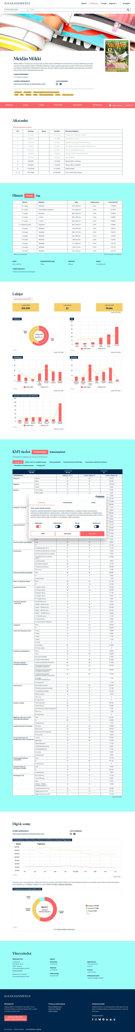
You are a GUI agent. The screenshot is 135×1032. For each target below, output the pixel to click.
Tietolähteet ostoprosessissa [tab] (24, 465)
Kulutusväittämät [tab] (55, 462)
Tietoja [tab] (93, 502)
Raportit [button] (112, 3)
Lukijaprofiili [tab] (18, 462)
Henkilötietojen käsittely (33, 1029)
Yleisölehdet (27, 92)
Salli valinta (67, 533)
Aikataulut (9, 105)
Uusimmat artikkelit (54, 1009)
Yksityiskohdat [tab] (67, 502)
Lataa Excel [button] (129, 105)
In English (126, 3)
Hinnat (25, 105)
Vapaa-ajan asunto (68, 95)
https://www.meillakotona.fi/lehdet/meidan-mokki (29, 84)
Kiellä (42, 533)
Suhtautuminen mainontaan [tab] (73, 462)
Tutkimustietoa (53, 1011)
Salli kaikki (92, 533)
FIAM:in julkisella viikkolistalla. (62, 884)
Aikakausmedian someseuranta (66, 929)
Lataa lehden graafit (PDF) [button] (22, 299)
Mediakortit (94, 3)
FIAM (16, 95)
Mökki (35, 95)
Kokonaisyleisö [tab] (57, 452)
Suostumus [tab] (41, 502)
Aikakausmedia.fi (97, 1016)
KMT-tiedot (58, 105)
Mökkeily (28, 95)
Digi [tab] (38, 196)
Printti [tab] (29, 196)
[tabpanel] (67, 150)
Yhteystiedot (97, 105)
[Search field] (80, 10)
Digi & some (77, 105)
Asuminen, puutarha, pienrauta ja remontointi (46, 92)
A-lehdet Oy (18, 92)
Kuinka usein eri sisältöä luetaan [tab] (35, 462)
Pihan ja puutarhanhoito (46, 95)
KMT (22, 95)
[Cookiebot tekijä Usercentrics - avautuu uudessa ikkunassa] (96, 497)
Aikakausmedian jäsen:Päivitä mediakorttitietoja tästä (15, 1018)
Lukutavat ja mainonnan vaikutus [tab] (96, 462)
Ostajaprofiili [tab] (41, 465)
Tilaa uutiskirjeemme (55, 1007)
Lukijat (41, 105)
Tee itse (58, 95)
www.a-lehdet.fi (17, 970)
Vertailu (103, 3)
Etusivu (84, 3)
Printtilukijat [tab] (40, 452)
